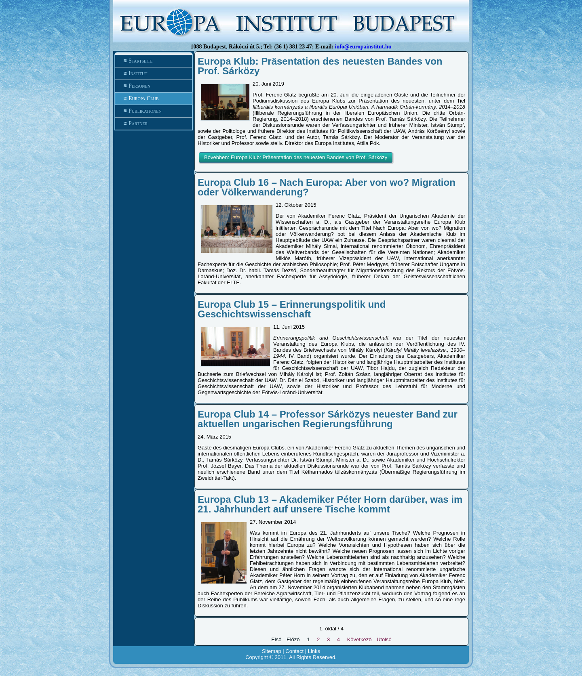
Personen (139, 86)
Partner (138, 123)
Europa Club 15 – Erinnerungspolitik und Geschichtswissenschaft (292, 309)
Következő (359, 639)
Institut (138, 73)
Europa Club (143, 98)
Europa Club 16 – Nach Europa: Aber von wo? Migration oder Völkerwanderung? (326, 187)
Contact (294, 651)
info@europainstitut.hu (363, 47)
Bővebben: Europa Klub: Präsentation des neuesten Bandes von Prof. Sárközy (295, 157)
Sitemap (271, 651)
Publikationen (145, 111)
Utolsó (384, 639)
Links (314, 651)
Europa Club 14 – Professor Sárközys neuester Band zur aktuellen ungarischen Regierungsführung (328, 419)
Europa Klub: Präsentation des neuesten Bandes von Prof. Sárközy (320, 66)
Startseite (141, 61)
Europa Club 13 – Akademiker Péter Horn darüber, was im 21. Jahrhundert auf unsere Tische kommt (330, 504)
